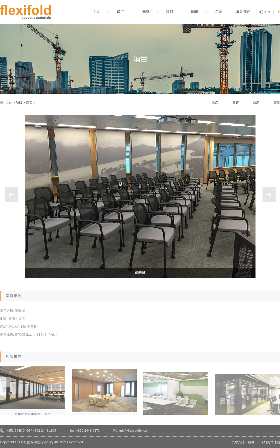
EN (267, 12)
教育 (235, 102)
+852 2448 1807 (44, 430)
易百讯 (253, 442)
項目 (19, 102)
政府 (256, 102)
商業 (29, 102)
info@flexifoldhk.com (134, 430)
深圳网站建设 (270, 442)
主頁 (8, 102)
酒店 (215, 102)
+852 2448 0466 (18, 430)
